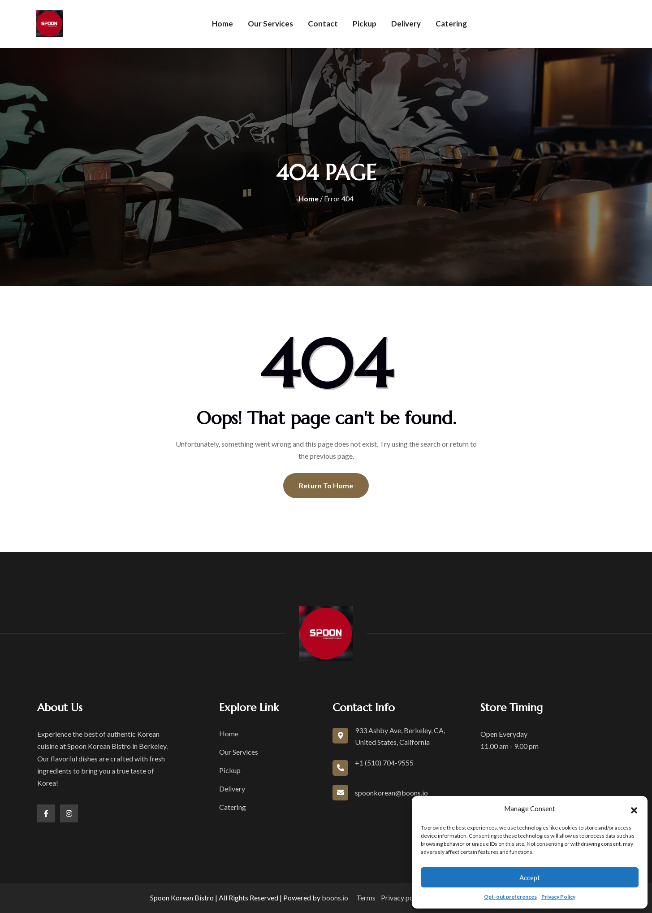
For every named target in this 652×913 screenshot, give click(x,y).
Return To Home (326, 485)
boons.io (335, 897)
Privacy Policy (558, 896)
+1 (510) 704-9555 (384, 762)
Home (222, 23)
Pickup (364, 23)
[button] (634, 808)
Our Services (270, 23)
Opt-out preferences (510, 896)
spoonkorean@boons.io (391, 792)
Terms (366, 897)
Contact (323, 23)
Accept (529, 878)
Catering (451, 23)
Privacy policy (402, 897)
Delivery (406, 23)
